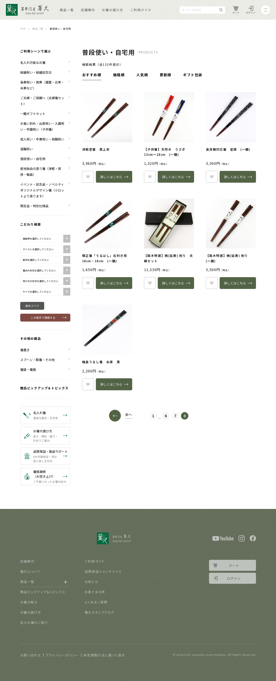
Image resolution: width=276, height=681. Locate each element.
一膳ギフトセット (32, 113)
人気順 (142, 74)
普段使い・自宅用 (32, 158)
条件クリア (32, 306)
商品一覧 (67, 9)
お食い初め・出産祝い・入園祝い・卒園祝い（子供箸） (42, 126)
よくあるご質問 (96, 602)
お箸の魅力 (29, 602)
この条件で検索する (43, 318)
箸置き (25, 349)
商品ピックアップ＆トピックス (44, 388)
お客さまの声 (95, 591)
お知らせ (91, 581)
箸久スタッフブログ (99, 612)
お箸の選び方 (112, 9)
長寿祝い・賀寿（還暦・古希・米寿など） (42, 85)
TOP (23, 28)
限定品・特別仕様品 (34, 205)
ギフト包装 (192, 74)
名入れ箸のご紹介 (34, 622)
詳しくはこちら (111, 176)
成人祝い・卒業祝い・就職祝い (42, 139)
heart (88, 177)
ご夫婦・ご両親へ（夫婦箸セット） (42, 100)
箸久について (30, 571)
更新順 (165, 74)
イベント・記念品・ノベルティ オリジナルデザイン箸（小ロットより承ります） (43, 190)
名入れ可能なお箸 (32, 62)
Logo (27, 10)
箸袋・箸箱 (28, 369)
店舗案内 (88, 9)
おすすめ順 (91, 74)
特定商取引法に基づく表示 (104, 655)
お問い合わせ (30, 655)
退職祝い (26, 149)
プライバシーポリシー (62, 655)
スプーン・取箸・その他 (37, 359)
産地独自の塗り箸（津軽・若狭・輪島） (40, 171)
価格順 (119, 74)
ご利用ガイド (140, 9)
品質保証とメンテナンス (103, 571)
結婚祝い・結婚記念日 (36, 72)
